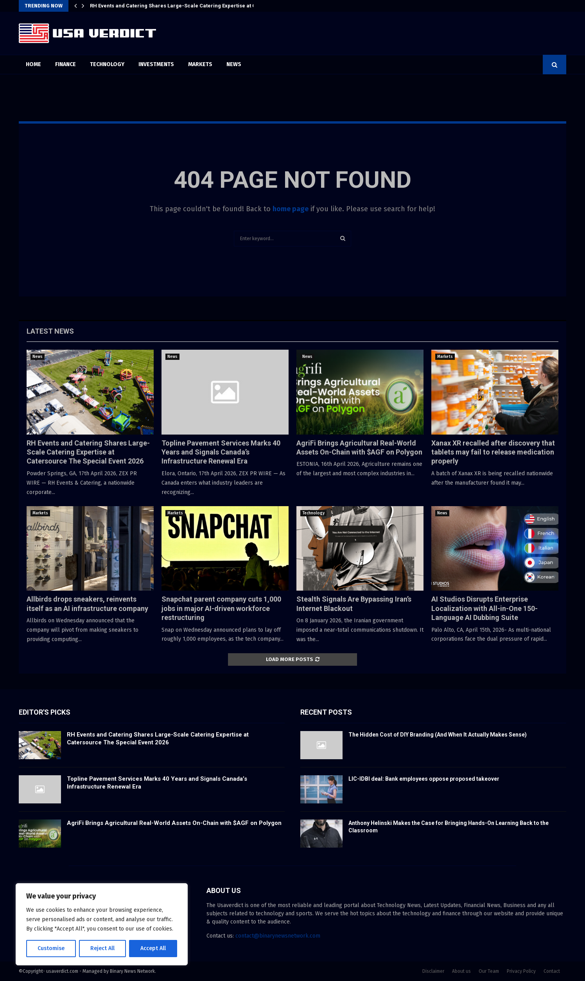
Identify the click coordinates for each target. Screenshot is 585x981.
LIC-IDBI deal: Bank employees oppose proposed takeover (423, 779)
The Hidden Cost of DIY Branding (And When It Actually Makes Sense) (437, 734)
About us (461, 971)
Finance (65, 64)
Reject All (102, 948)
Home (33, 64)
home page (291, 209)
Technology (107, 64)
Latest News (50, 331)
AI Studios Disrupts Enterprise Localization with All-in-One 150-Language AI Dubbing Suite (484, 608)
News (233, 64)
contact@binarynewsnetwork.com (277, 935)
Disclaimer (433, 971)
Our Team (489, 971)
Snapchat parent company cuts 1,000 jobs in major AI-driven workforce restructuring (221, 608)
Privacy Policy (521, 971)
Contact (552, 971)
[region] (102, 924)
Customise (51, 948)
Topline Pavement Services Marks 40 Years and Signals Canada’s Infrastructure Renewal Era (221, 452)
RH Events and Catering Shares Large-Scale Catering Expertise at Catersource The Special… (204, 6)
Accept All (153, 948)
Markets (200, 64)
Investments (156, 64)
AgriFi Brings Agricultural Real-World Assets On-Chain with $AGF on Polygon (174, 822)
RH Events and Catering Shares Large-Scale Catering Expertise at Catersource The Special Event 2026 (88, 452)
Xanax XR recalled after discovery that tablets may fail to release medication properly (493, 452)
